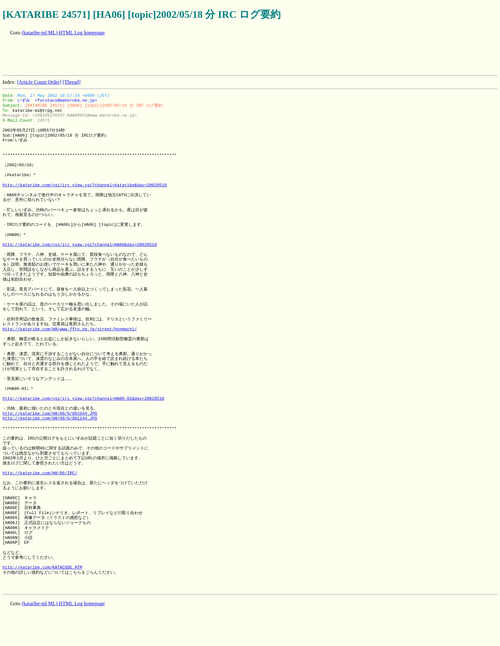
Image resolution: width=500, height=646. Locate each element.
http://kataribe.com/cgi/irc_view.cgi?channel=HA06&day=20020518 (80, 245)
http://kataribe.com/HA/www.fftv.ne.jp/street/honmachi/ (70, 329)
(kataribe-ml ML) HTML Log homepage (63, 32)
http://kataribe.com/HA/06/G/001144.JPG (50, 418)
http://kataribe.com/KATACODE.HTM (42, 567)
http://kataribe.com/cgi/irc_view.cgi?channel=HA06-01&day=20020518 (83, 398)
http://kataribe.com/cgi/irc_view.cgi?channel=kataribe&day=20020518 (85, 185)
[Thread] (71, 82)
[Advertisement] (119, 56)
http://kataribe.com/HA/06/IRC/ (40, 473)
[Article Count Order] (39, 82)
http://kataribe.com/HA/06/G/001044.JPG (50, 413)
